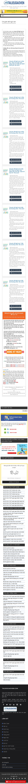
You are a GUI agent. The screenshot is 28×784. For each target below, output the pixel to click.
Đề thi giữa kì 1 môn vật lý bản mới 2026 (13, 559)
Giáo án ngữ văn (7, 657)
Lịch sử (5, 741)
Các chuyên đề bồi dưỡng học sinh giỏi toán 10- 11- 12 (13, 525)
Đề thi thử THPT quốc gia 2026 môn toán (14, 512)
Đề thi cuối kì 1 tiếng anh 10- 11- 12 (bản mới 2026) (13, 615)
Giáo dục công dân (9, 750)
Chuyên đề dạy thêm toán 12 (10, 517)
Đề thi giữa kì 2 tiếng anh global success (13, 618)
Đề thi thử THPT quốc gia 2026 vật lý (12, 551)
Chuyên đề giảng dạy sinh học (11, 641)
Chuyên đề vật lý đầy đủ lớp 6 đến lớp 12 (13, 553)
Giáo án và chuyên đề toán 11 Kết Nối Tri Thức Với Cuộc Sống (13, 520)
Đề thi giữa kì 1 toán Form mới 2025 (12, 540)
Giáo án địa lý (6, 681)
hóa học (6, 733)
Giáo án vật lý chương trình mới (11, 555)
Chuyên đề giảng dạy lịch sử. (10, 667)
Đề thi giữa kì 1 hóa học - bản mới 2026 (13, 587)
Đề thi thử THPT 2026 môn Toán (11, 491)
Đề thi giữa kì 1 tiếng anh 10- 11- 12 (12, 613)
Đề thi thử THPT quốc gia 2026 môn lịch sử (13, 664)
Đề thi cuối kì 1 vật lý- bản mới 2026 (12, 561)
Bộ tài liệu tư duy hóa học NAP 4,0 (12, 583)
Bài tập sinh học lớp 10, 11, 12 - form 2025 (13, 643)
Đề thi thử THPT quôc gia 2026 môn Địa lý (13, 676)
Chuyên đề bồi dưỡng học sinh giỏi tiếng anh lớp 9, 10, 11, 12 (13, 608)
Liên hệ (4, 766)
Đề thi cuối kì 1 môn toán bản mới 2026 (13, 542)
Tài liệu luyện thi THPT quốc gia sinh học (14, 645)
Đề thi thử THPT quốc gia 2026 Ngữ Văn (13, 502)
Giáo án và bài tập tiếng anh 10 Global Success (13, 600)
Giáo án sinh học (7, 637)
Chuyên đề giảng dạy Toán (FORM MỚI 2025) (13, 538)
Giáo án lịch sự (7, 669)
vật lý (5, 727)
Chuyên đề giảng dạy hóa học (11, 577)
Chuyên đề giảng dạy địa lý (10, 679)
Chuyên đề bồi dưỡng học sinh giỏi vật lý (13, 557)
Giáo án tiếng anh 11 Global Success (12, 602)
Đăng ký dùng (16, 89)
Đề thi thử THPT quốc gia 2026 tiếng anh (14, 597)
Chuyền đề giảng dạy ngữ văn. (11, 655)
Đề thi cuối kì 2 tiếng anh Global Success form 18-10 (14, 621)
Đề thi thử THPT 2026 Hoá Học (11, 495)
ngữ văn (6, 738)
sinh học (6, 730)
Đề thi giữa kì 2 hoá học (9, 591)
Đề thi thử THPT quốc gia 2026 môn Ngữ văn (14, 652)
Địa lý (5, 744)
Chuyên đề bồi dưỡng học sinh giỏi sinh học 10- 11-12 (13, 631)
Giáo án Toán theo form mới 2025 (12, 523)
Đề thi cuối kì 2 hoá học (9, 569)
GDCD (5, 753)
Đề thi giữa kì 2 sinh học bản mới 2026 (13, 639)
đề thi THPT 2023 (8, 747)
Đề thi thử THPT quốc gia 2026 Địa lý (13, 506)
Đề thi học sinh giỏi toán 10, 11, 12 (12, 535)
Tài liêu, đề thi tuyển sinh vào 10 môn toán (13, 530)
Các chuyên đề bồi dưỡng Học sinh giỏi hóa (13, 580)
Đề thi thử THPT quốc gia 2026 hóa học (13, 571)
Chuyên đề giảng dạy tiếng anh (11, 611)
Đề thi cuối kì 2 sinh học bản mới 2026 (13, 635)
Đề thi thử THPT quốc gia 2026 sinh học (13, 497)
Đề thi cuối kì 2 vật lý (8, 549)
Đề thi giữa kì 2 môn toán (9, 528)
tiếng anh (6, 736)
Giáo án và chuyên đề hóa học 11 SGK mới (14, 573)
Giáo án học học (7, 575)
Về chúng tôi (5, 763)
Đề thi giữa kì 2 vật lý (8, 563)
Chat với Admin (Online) (15, 782)
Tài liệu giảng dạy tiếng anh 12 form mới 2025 (13, 605)
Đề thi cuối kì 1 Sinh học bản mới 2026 (13, 633)
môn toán (6, 724)
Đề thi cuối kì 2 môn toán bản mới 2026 (13, 533)
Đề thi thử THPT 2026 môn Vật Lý (12, 493)
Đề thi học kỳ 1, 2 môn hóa (10, 585)
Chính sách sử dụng (7, 768)
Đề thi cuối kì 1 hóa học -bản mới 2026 (13, 589)
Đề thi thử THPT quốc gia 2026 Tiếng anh (13, 500)
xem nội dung (16, 86)
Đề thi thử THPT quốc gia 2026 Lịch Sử (13, 504)
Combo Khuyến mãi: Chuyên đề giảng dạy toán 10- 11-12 (13, 515)
